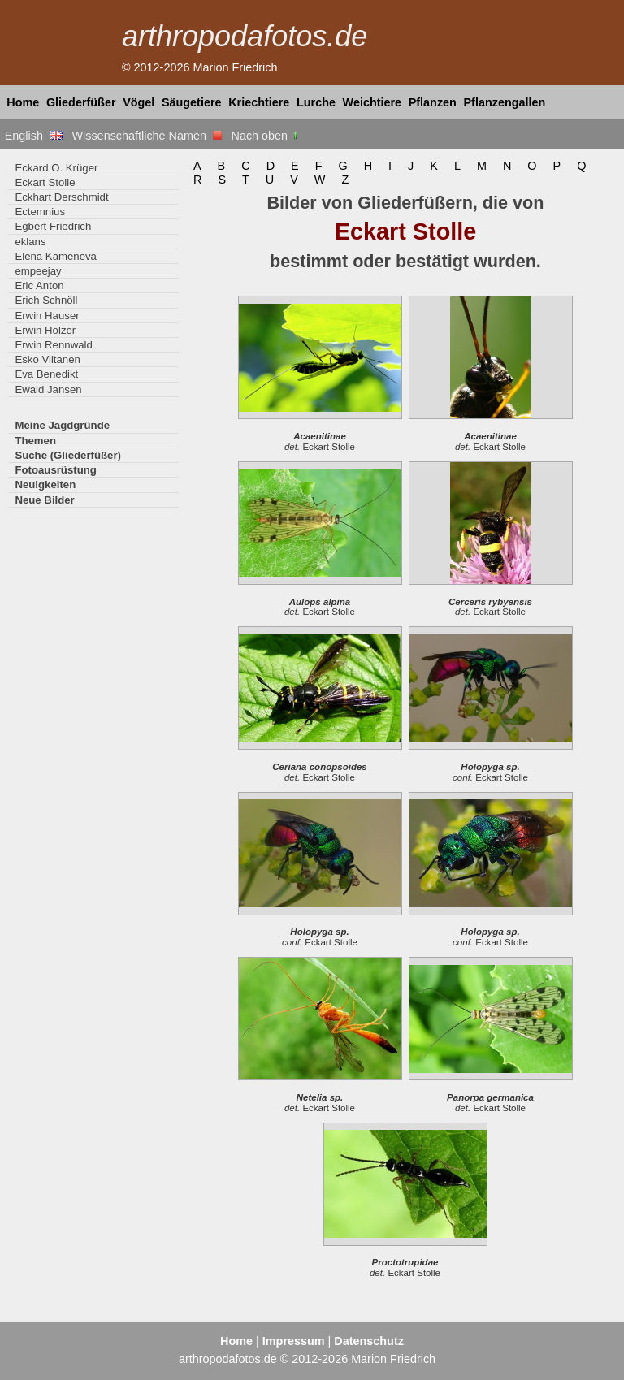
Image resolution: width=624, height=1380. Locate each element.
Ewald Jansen (48, 389)
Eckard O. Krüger (56, 168)
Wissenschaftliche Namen (147, 135)
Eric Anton (39, 285)
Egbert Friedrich (53, 226)
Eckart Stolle (45, 182)
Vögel (138, 102)
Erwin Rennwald (53, 345)
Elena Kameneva (56, 256)
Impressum (293, 1341)
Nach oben (266, 135)
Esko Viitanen (47, 359)
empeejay (38, 271)
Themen (35, 441)
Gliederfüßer (81, 102)
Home (22, 102)
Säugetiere (192, 102)
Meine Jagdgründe (62, 425)
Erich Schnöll (46, 300)
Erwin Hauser (47, 315)
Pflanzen (433, 102)
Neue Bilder (44, 500)
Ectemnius (40, 211)
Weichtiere (372, 102)
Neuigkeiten (45, 484)
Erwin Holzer (45, 330)
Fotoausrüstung (55, 470)
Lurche (316, 102)
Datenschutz (369, 1341)
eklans (30, 242)
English (34, 135)
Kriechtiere (258, 102)
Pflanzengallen (505, 102)
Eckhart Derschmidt (61, 197)
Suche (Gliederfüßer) (68, 455)
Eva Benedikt (46, 374)
